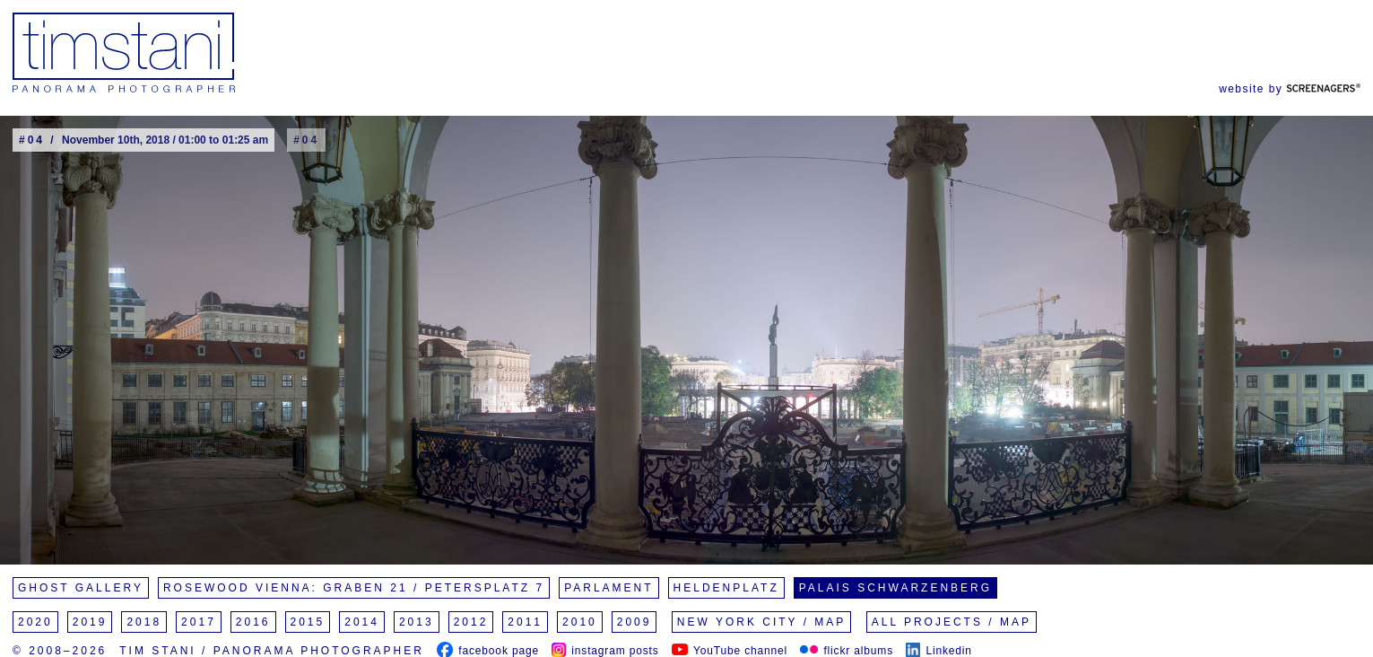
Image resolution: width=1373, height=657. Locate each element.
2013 (416, 622)
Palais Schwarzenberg (895, 588)
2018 (143, 622)
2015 (308, 622)
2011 (525, 622)
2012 (471, 622)
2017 (198, 622)
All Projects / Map (951, 622)
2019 (90, 622)
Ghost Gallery (80, 588)
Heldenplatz (726, 588)
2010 (579, 622)
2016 (253, 622)
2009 (634, 622)
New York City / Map (762, 622)
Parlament (608, 588)
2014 (361, 622)
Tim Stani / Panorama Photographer (271, 650)
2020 (35, 622)
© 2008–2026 (60, 650)
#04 (306, 140)
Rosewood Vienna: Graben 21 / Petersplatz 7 (353, 588)
